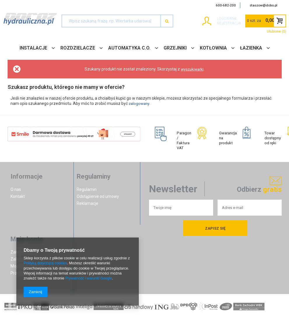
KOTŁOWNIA (213, 48)
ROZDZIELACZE (77, 48)
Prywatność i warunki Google (89, 278)
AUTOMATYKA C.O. (129, 48)
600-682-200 (226, 5)
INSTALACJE (33, 48)
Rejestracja (218, 23)
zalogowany (140, 103)
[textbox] (111, 21)
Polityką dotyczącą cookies (46, 263)
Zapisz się (215, 231)
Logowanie (216, 19)
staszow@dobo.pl (263, 5)
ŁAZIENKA (251, 48)
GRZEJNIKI (175, 48)
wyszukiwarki (192, 69)
